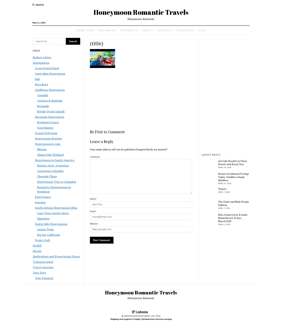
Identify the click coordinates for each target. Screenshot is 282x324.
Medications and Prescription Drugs (56, 256)
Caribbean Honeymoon (50, 90)
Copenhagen (45, 128)
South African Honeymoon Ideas (56, 208)
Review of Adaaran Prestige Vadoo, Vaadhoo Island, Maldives (233, 177)
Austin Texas (45, 229)
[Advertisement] (141, 98)
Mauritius (43, 219)
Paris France (43, 197)
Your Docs (163, 30)
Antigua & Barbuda (49, 101)
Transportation (185, 30)
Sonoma (40, 202)
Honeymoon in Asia (47, 144)
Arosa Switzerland (47, 68)
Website (94, 223)
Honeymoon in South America (54, 160)
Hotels (201, 30)
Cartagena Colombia (50, 171)
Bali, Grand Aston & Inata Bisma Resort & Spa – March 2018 (232, 218)
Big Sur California (48, 235)
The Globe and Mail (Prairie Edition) (233, 203)
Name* (93, 198)
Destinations (127, 30)
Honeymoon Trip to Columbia (56, 182)
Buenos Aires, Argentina (53, 165)
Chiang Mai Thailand (50, 155)
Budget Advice (85, 30)
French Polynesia (46, 133)
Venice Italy (42, 240)
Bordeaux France (48, 122)
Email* (93, 211)
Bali (37, 79)
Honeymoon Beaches (48, 138)
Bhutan (42, 149)
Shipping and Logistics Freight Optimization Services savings (141, 319)
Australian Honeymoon (50, 74)
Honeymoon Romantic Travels (141, 12)
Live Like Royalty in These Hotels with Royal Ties (232, 162)
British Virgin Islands (51, 111)
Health (146, 30)
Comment (95, 156)
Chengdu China (47, 176)
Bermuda (43, 106)
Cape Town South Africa (53, 213)
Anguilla (42, 95)
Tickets (222, 189)
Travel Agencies (107, 30)
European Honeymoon (49, 117)
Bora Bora (41, 84)
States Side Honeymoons (51, 224)
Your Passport (44, 278)
